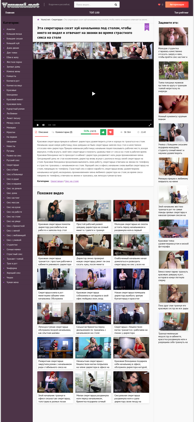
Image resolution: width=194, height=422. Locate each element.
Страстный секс (14, 254)
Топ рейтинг (181, 12)
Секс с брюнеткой (16, 225)
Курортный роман (16, 108)
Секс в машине (14, 183)
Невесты (11, 146)
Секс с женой (13, 230)
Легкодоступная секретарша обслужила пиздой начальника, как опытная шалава (54, 329)
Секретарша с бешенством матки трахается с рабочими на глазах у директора (130, 329)
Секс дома (12, 193)
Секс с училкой (14, 240)
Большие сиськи (15, 38)
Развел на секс (14, 155)
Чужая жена (12, 282)
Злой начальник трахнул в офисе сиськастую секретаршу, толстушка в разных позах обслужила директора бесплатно (54, 401)
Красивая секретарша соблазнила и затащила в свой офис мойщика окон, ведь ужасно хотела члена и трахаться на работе (92, 298)
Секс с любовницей (16, 235)
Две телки (12, 52)
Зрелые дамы (13, 66)
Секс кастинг (13, 197)
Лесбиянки (12, 113)
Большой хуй (13, 43)
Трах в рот (12, 263)
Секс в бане (12, 169)
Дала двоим (13, 47)
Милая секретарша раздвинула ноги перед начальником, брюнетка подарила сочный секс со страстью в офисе (92, 400)
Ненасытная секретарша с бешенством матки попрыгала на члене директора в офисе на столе (92, 365)
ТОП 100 (94, 12)
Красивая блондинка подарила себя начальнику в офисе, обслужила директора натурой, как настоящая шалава (130, 365)
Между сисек (13, 122)
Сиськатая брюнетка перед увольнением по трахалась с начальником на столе (91, 329)
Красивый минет (15, 99)
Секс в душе (13, 179)
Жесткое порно (14, 62)
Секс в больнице (15, 174)
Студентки (12, 244)
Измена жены (13, 71)
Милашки (11, 127)
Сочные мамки (14, 249)
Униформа (12, 268)
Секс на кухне (13, 207)
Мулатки (11, 132)
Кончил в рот (13, 80)
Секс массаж (13, 202)
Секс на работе (14, 211)
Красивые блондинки (12, 92)
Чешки (10, 277)
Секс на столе (72, 181)
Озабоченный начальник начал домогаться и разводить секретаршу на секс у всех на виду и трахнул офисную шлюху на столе (130, 264)
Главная (9, 12)
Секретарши (57, 181)
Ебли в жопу (12, 57)
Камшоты (11, 76)
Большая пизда (14, 33)
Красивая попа (14, 104)
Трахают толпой (15, 258)
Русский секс (13, 160)
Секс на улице (13, 221)
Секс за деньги (14, 188)
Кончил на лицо (14, 85)
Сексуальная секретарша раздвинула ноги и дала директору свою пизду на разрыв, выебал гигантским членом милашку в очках (128, 401)
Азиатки (11, 29)
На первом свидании (12, 139)
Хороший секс (14, 272)
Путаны (10, 150)
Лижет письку (13, 118)
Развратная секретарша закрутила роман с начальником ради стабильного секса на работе (55, 365)
